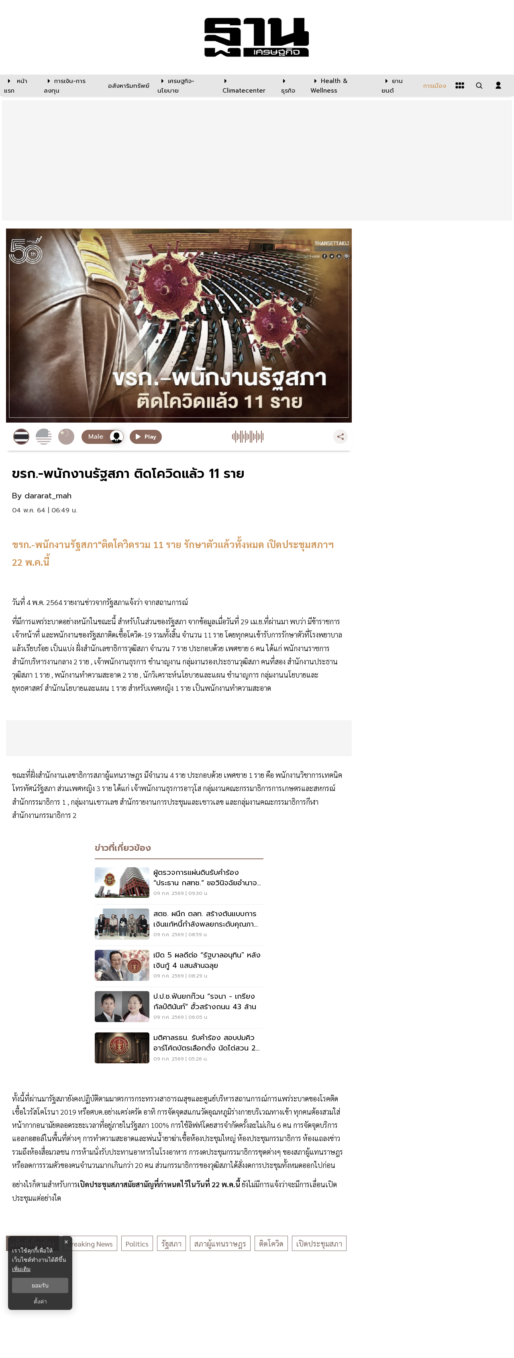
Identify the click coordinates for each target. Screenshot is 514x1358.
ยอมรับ (40, 1285)
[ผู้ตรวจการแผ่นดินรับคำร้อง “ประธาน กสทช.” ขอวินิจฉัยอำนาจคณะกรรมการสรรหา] (179, 883)
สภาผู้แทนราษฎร (220, 1243)
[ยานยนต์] (397, 85)
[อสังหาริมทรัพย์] (127, 85)
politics (137, 1243)
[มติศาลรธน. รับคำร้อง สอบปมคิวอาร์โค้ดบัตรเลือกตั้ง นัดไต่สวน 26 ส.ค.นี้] (179, 1048)
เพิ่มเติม (21, 1269)
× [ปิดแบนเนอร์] (66, 1242)
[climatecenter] (245, 85)
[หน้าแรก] (20, 85)
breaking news (90, 1243)
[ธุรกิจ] (290, 85)
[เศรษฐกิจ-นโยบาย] (184, 85)
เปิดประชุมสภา (319, 1243)
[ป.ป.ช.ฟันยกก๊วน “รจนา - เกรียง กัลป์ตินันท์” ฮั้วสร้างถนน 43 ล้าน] (179, 1007)
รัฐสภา (171, 1243)
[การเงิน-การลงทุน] (71, 85)
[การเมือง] (433, 85)
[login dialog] (498, 85)
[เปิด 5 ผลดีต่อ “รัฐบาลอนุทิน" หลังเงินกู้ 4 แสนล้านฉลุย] (179, 966)
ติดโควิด (271, 1243)
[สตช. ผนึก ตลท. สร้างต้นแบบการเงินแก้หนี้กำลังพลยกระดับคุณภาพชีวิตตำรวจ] (179, 925)
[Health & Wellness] (341, 85)
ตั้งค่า (40, 1301)
